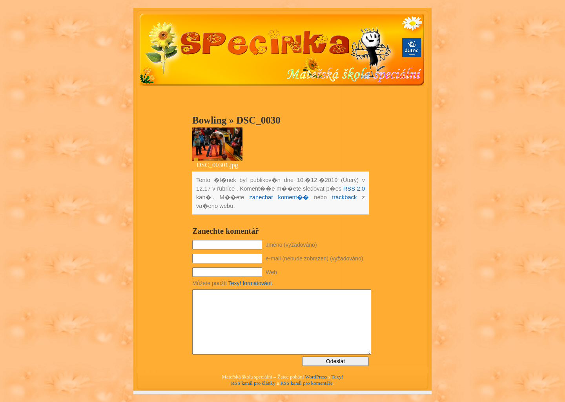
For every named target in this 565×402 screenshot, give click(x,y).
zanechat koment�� (278, 197)
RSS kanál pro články (253, 383)
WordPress (316, 377)
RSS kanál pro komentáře (306, 383)
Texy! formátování (250, 283)
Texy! (337, 377)
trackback (344, 197)
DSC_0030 (258, 120)
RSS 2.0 (354, 189)
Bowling (209, 120)
